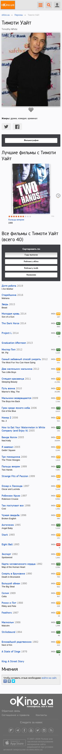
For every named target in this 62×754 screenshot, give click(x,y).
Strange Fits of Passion (15, 476)
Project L (7, 333)
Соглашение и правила (15, 715)
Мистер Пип (9, 349)
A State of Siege (11, 651)
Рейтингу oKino (31, 261)
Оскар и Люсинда (12, 486)
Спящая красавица (13, 379)
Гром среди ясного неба (16, 408)
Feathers (7, 613)
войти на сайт (49, 678)
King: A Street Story (13, 661)
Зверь (5, 304)
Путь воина (8, 388)
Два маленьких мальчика (17, 369)
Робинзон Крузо (11, 496)
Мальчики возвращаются (16, 398)
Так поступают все (13, 505)
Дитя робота (9, 286)
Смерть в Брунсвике (13, 573)
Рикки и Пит (9, 603)
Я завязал (7, 447)
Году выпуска (31, 255)
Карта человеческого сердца (19, 564)
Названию (31, 275)
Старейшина (9, 295)
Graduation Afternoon (14, 343)
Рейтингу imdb (31, 268)
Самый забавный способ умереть (21, 359)
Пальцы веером (16, 220)
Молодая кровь (11, 314)
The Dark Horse (10, 323)
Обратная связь (11, 711)
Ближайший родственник (17, 642)
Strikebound (8, 632)
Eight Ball (7, 544)
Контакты (41, 715)
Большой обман (11, 583)
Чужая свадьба (11, 515)
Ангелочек (8, 525)
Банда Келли (9, 437)
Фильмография (31, 140)
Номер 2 (6, 417)
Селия (5, 593)
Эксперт (6, 554)
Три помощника (11, 457)
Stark (5, 535)
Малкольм (8, 622)
